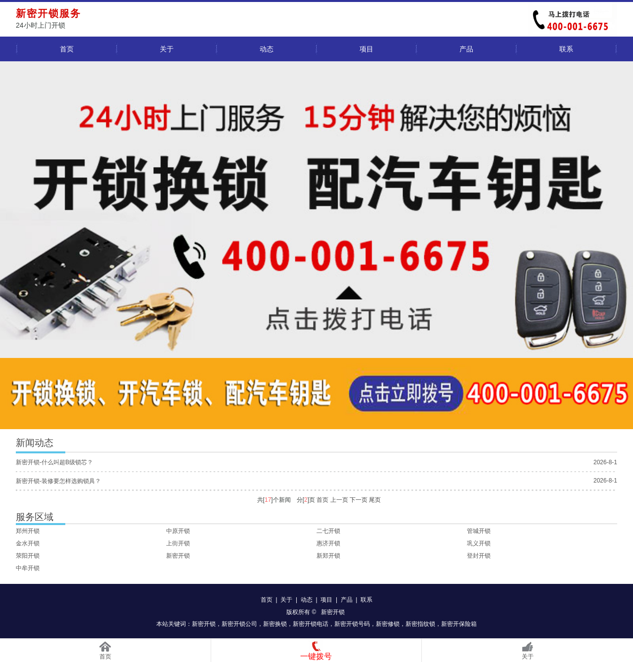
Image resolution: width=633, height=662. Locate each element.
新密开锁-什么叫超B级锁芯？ (54, 462)
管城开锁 (479, 531)
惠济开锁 (328, 543)
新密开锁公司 (239, 623)
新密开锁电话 (310, 623)
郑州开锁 (28, 531)
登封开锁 (479, 555)
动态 (266, 49)
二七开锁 (328, 531)
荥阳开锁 (28, 555)
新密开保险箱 (459, 623)
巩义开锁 (479, 543)
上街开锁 (178, 543)
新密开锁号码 (352, 623)
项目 (366, 49)
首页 (67, 49)
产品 (466, 49)
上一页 (339, 499)
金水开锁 (28, 543)
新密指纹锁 (420, 623)
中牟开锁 (28, 568)
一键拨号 (316, 656)
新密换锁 (275, 623)
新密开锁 (178, 555)
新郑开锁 (328, 555)
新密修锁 (388, 623)
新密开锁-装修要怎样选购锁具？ (58, 481)
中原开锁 (178, 531)
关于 (167, 49)
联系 (566, 49)
